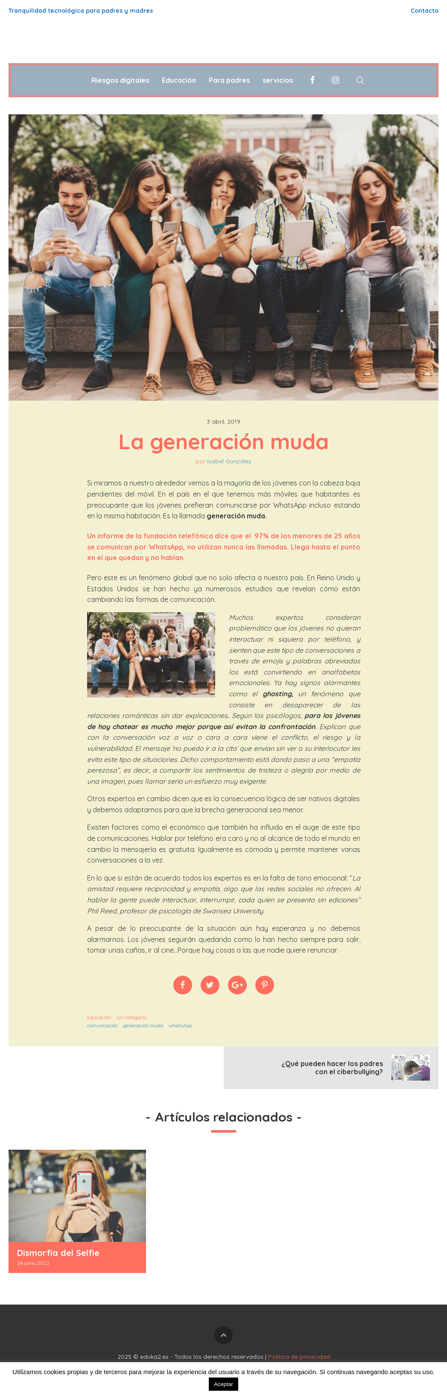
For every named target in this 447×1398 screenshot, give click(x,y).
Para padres (229, 80)
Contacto (424, 11)
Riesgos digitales (120, 80)
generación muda (143, 1025)
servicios (278, 80)
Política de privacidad (299, 1356)
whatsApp (180, 1025)
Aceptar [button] (223, 1384)
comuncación (102, 1025)
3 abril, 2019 (223, 421)
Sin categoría (131, 1017)
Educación (179, 80)
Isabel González (229, 461)
